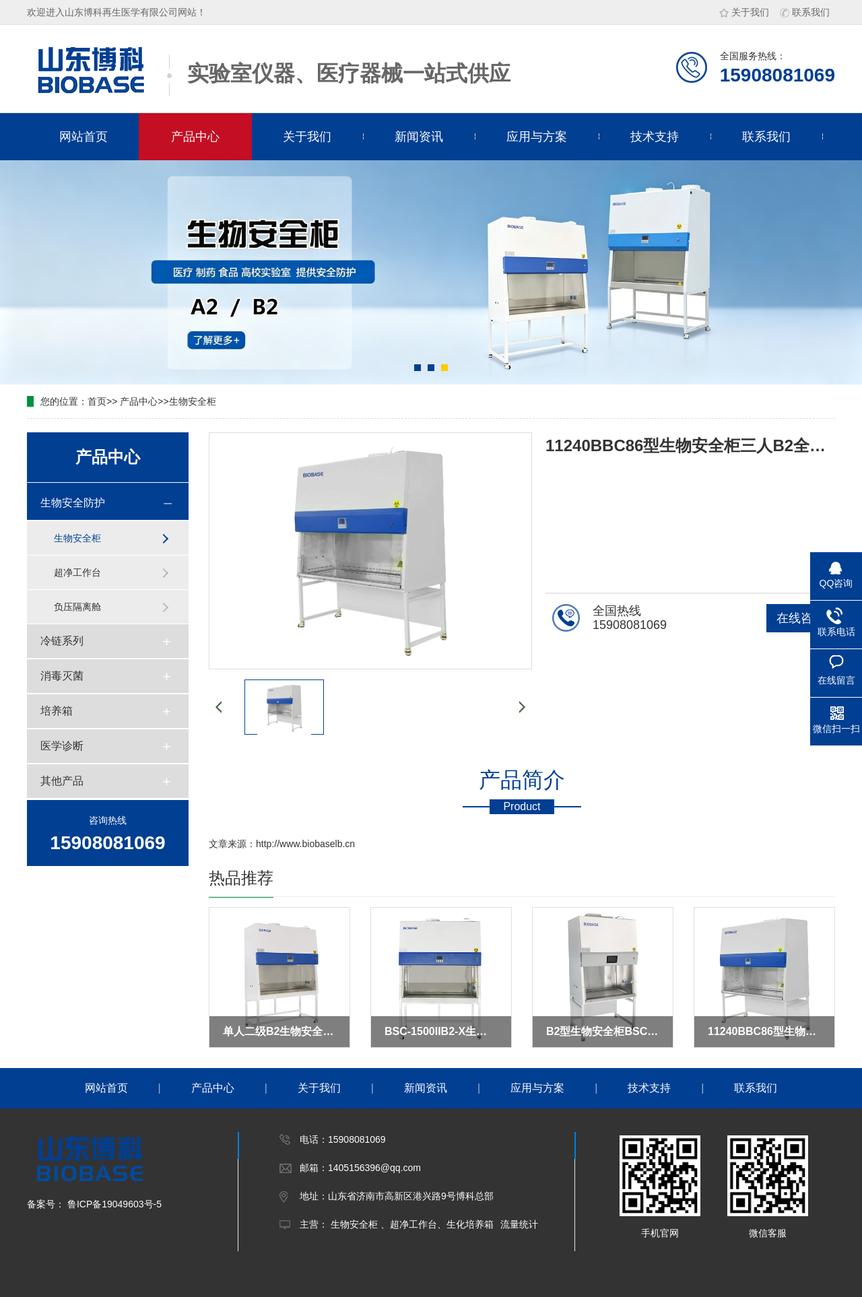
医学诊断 (62, 746)
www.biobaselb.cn (317, 843)
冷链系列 (62, 640)
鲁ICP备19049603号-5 (113, 1204)
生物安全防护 (72, 502)
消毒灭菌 (62, 675)
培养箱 (56, 711)
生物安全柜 (192, 401)
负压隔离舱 (77, 606)
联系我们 (805, 12)
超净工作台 (77, 572)
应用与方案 (536, 136)
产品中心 (195, 136)
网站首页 (83, 136)
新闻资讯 (419, 136)
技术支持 (654, 136)
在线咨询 (800, 618)
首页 (97, 401)
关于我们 (744, 12)
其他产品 (62, 781)
